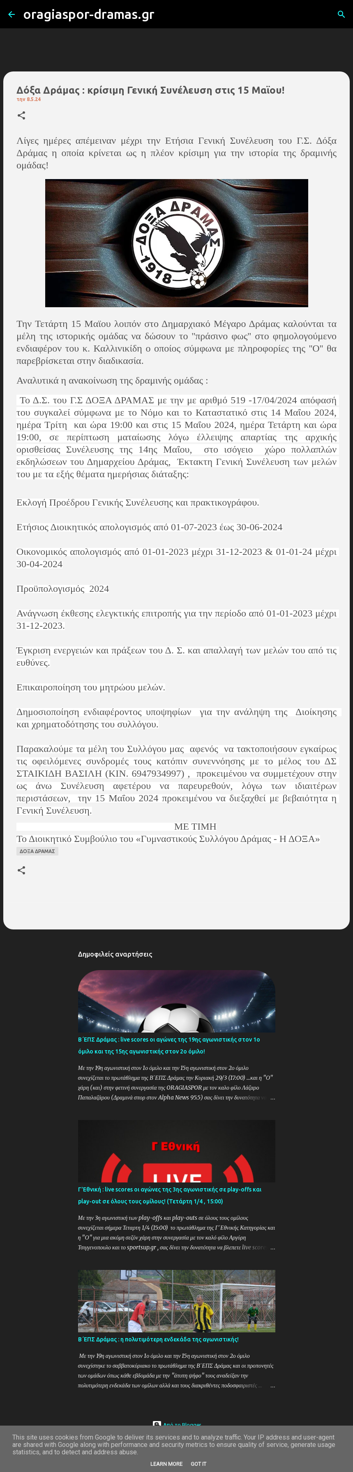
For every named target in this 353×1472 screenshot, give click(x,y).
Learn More (166, 1464)
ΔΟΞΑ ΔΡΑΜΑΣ (37, 851)
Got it (198, 1464)
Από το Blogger (176, 1425)
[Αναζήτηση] (166, 14)
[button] (21, 116)
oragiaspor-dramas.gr (89, 14)
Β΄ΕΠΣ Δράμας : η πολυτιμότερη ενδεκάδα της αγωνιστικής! (158, 1339)
